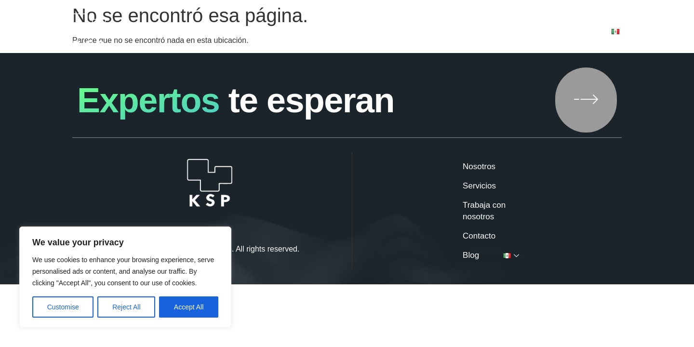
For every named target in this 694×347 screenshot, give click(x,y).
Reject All (126, 307)
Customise (63, 307)
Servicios (364, 32)
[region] (125, 277)
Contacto (528, 32)
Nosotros (305, 32)
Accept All (188, 307)
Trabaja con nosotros (446, 32)
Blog (578, 32)
